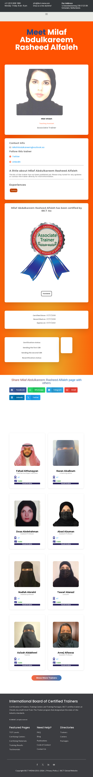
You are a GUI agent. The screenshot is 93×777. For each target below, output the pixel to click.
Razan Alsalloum (65, 471)
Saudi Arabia (27, 483)
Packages (64, 741)
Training (14, 190)
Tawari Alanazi (65, 592)
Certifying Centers (17, 736)
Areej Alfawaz (66, 652)
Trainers (63, 732)
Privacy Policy (52, 770)
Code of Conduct (44, 745)
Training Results (16, 745)
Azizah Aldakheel (27, 652)
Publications (42, 740)
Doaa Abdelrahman (27, 531)
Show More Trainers (46, 678)
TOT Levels (14, 732)
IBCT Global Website (68, 770)
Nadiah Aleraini (27, 592)
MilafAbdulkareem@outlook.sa (28, 147)
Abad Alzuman (66, 531)
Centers (63, 736)
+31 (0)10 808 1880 (13, 3)
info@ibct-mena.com (41, 3)
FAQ (39, 732)
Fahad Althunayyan (27, 471)
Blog (39, 736)
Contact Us (41, 749)
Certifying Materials (18, 741)
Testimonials (14, 749)
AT (19, 477)
